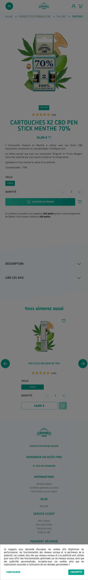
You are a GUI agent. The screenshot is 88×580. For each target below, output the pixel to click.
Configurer (13, 572)
